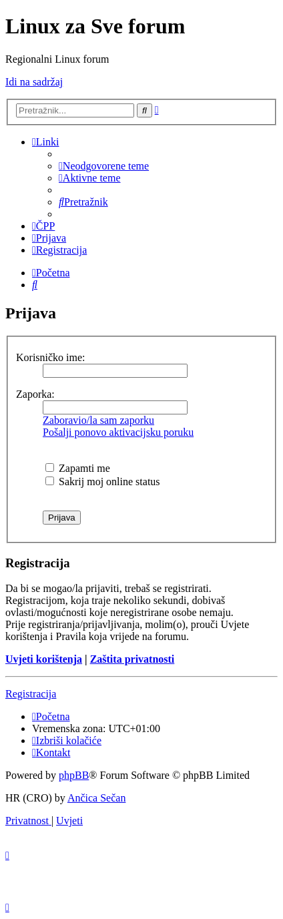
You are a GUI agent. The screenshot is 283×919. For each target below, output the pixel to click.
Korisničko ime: (50, 357)
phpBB (74, 775)
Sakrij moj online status (102, 481)
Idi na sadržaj (34, 81)
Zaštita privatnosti (132, 659)
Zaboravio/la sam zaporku (98, 420)
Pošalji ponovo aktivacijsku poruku (118, 432)
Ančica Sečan (96, 798)
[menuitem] (104, 166)
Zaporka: (35, 394)
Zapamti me (77, 468)
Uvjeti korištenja (43, 659)
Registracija (30, 693)
